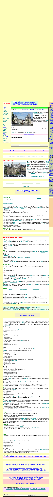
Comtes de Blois (31, 138)
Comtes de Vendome (38, 138)
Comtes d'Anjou (25, 138)
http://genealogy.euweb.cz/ (7, 325)
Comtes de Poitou (19, 138)
